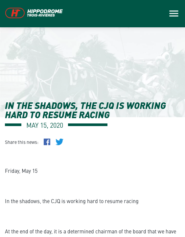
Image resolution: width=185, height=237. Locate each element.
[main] (92, 118)
